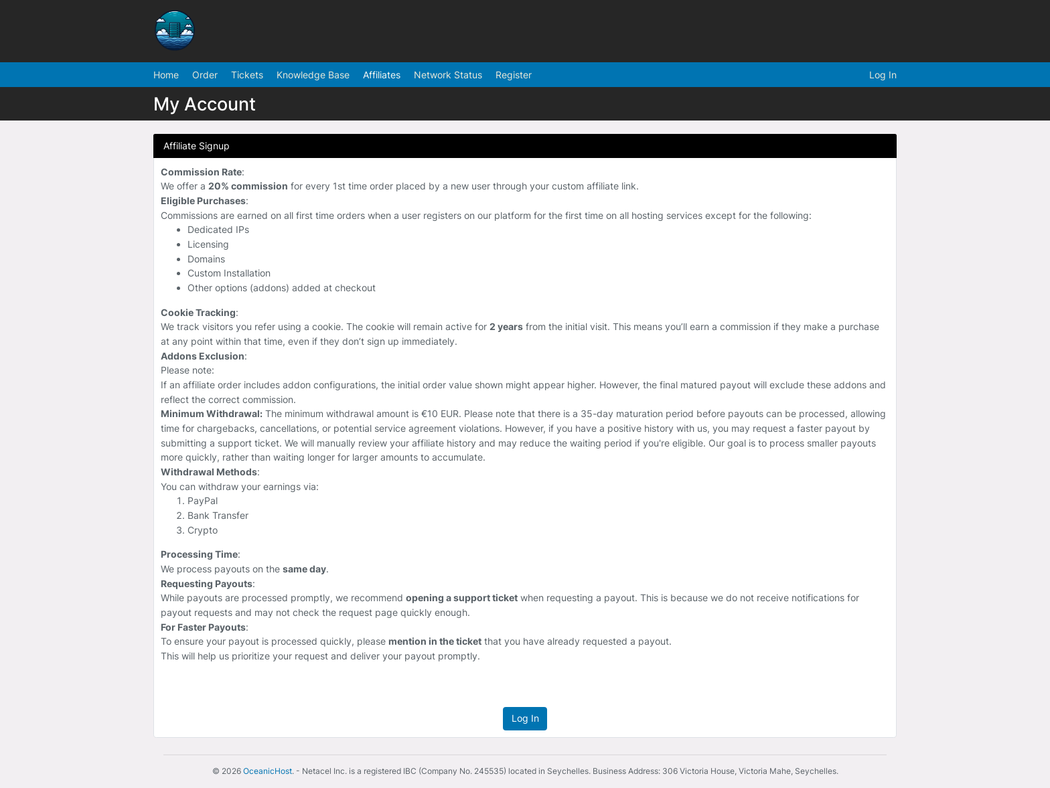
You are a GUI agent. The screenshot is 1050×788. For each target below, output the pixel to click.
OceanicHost (267, 771)
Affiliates (381, 74)
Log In (883, 74)
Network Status (448, 74)
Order (205, 74)
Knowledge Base (313, 74)
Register (514, 74)
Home (166, 74)
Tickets (247, 74)
